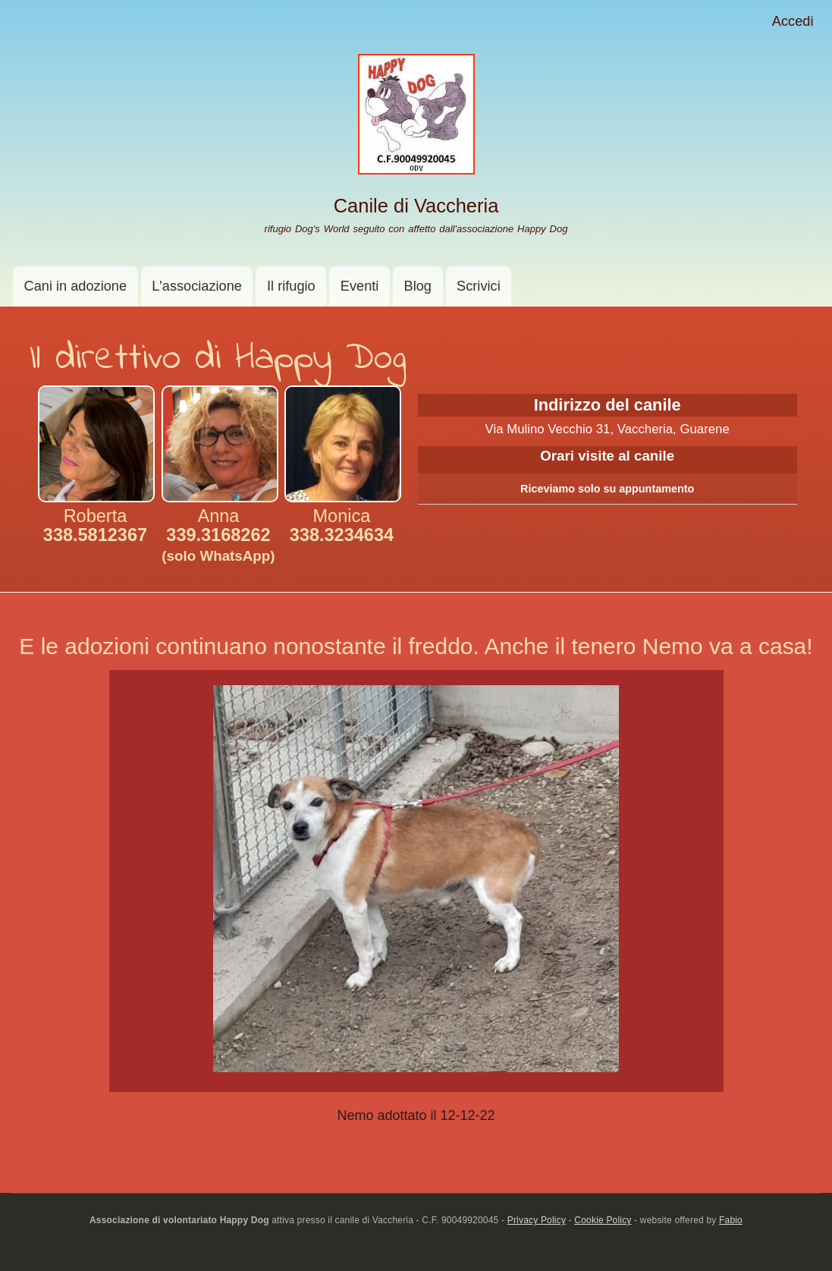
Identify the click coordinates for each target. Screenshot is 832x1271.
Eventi (360, 286)
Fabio (731, 1220)
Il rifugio (291, 286)
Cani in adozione (75, 286)
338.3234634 (342, 535)
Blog (418, 286)
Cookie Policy (602, 1220)
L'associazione (197, 286)
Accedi (793, 21)
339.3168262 (218, 544)
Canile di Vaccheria (416, 205)
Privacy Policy (536, 1220)
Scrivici (479, 286)
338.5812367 (95, 535)
